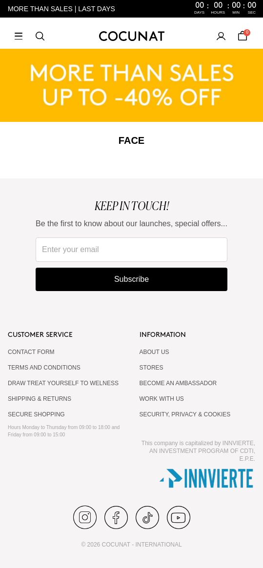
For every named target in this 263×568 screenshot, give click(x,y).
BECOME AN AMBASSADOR (178, 383)
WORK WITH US (162, 398)
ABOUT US (154, 352)
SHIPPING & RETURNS (39, 398)
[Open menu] (18, 36)
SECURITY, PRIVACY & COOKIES (185, 414)
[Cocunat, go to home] (131, 36)
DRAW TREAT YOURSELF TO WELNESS (63, 383)
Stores (151, 367)
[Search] (40, 36)
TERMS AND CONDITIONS (44, 367)
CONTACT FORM (31, 352)
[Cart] (242, 36)
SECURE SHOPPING (36, 414)
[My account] (221, 36)
